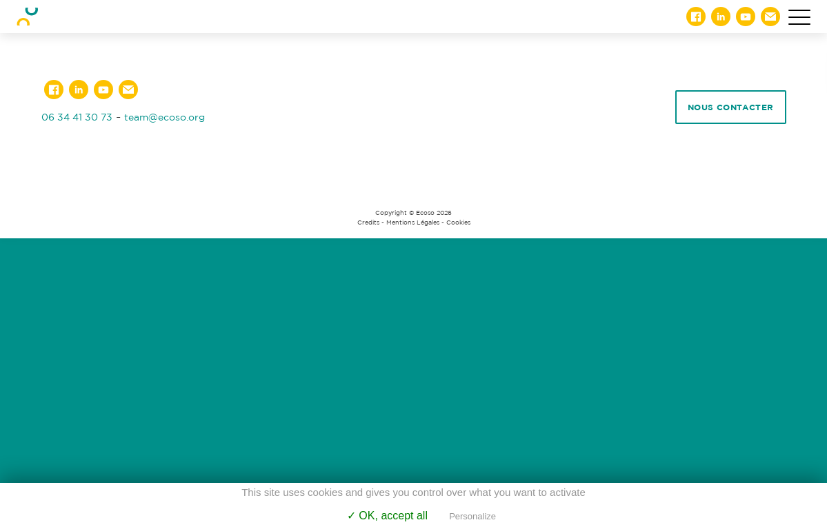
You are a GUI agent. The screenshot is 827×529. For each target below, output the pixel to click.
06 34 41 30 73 (76, 117)
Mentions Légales (412, 222)
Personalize (472, 516)
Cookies (458, 222)
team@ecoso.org (164, 117)
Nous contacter (731, 107)
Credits (368, 222)
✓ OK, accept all (387, 515)
